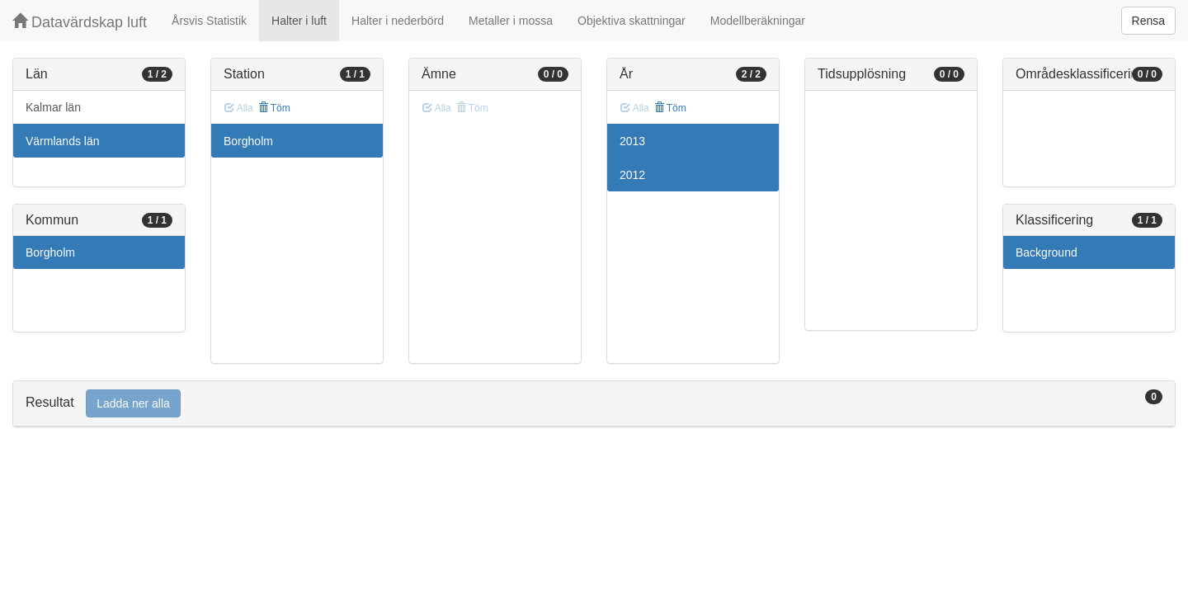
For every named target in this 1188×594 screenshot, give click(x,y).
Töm (274, 108)
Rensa (1148, 20)
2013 (632, 141)
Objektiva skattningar (632, 20)
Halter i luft (299, 20)
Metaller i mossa (511, 20)
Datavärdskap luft (79, 22)
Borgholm (50, 252)
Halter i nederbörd (397, 20)
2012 (632, 175)
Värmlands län (63, 141)
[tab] (594, 404)
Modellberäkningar (757, 20)
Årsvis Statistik (209, 20)
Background (1046, 252)
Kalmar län (53, 107)
